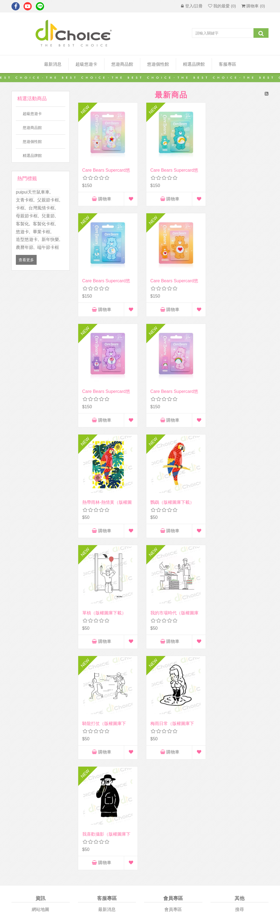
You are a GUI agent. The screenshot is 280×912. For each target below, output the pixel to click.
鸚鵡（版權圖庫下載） (170, 390)
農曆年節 (25, 247)
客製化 (23, 223)
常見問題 (239, 725)
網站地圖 (40, 689)
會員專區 (173, 689)
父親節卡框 (48, 200)
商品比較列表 (239, 707)
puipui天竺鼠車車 (33, 192)
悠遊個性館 (32, 141)
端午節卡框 (48, 247)
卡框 (21, 208)
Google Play (207, 796)
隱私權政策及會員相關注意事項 (40, 719)
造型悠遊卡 (27, 239)
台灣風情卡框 (42, 208)
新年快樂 (51, 239)
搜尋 (239, 689)
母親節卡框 (27, 216)
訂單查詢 (173, 698)
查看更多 (26, 260)
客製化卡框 (44, 223)
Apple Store (73, 795)
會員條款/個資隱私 (40, 731)
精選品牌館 (194, 64)
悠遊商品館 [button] (122, 64)
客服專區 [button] (227, 64)
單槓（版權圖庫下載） (237, 390)
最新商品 (239, 716)
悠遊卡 (23, 231)
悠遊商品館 (32, 127)
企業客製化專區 (107, 707)
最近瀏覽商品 (239, 698)
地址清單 (173, 707)
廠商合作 (40, 707)
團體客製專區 (107, 698)
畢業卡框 (42, 231)
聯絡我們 (107, 716)
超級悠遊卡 (86, 64)
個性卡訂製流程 (239, 743)
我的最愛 (173, 725)
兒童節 (49, 216)
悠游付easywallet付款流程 (239, 752)
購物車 (100, 197)
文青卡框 (25, 200)
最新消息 (53, 64)
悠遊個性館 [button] (158, 64)
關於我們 (40, 698)
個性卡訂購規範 (239, 734)
